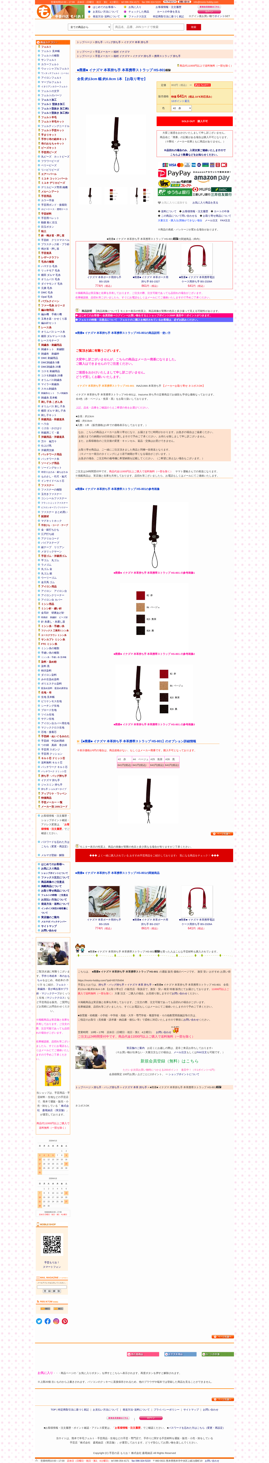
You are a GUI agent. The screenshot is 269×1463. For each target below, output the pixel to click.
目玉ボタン (47, 226)
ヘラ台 (45, 423)
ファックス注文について (55, 877)
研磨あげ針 (57, 612)
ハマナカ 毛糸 (49, 266)
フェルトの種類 (50, 55)
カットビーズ (61, 156)
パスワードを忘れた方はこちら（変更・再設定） (197, 1427)
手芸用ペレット (50, 217)
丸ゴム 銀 (46, 573)
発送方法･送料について (106, 16)
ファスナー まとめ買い (54, 512)
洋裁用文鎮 (47, 450)
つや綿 (45, 745)
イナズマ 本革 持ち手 (139, 984)
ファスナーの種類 (51, 489)
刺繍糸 (41, 988)
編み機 (45, 314)
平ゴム (45, 560)
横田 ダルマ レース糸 (53, 336)
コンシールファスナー (54, 498)
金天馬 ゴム (48, 582)
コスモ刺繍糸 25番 (52, 375)
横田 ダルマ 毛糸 (51, 274)
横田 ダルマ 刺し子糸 (53, 410)
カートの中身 (221, 211)
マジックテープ (51, 993)
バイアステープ (50, 542)
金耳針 (45, 612)
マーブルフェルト (51, 82)
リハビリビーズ (50, 169)
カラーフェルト (50, 64)
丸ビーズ (46, 156)
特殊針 (44, 617)
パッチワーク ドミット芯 (53, 771)
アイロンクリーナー (52, 595)
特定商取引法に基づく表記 (168, 16)
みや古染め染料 (50, 679)
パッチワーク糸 (50, 458)
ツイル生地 (47, 714)
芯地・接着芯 (49, 731)
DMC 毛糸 (47, 292)
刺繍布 (45, 353)
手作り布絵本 (49, 975)
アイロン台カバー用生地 (55, 723)
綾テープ (46, 547)
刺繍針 (53, 617)
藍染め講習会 (61, 688)
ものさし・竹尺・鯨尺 (54, 476)
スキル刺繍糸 (49, 388)
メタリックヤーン (51, 551)
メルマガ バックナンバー (53, 921)
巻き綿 (63, 745)
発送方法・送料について (55, 903)
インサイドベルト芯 (52, 480)
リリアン (59, 547)
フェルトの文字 (50, 91)
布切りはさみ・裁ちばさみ (54, 472)
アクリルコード (50, 538)
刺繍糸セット (48, 393)
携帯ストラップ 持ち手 (167, 56)
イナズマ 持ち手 (50, 780)
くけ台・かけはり (51, 428)
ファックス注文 (137, 16)
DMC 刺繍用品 (49, 357)
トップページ (84, 51)
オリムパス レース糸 (53, 331)
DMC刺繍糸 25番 (51, 366)
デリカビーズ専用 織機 (54, 187)
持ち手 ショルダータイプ (53, 789)
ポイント (219, 16)
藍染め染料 (46, 688)
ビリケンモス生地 (51, 701)
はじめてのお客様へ (104, 6)
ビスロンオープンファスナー (54, 507)
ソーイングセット (51, 467)
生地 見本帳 (48, 696)
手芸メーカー (102, 51)
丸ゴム (55, 560)
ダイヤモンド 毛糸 (51, 283)
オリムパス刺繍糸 (51, 379)
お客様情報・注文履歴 (168, 6)
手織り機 (56, 314)
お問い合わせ (49, 930)
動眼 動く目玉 (49, 222)
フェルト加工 (49, 99)
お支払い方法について (106, 11)
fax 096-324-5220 (141, 1460)
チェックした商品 (138, 11)
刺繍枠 (55, 353)
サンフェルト (49, 59)
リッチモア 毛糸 (50, 270)
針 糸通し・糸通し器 (53, 621)
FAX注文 (225, 220)
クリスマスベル (60, 239)
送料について (169, 211)
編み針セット (49, 322)
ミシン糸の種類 (50, 648)
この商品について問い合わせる (179, 215)
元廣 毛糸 (46, 287)
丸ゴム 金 (46, 568)
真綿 (54, 745)
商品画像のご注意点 (52, 881)
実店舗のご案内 (50, 917)
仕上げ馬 (46, 445)
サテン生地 (47, 718)
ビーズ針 (63, 617)
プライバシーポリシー (166, 1409)
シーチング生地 (50, 705)
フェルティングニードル (55, 126)
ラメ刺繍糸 (62, 393)
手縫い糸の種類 (50, 652)
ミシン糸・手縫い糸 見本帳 (53, 657)
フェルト (61, 984)
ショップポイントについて (54, 873)
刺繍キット (47, 349)
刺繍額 (60, 349)
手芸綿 (45, 740)
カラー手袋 (47, 200)
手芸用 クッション (51, 753)
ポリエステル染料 (51, 683)
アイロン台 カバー (51, 599)
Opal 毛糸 (46, 296)
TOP (53, 1409)
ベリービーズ (49, 165)
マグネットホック (51, 520)
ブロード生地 (49, 710)
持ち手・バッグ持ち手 (111, 984)
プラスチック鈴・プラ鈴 (55, 244)
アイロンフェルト (51, 77)
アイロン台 (60, 590)
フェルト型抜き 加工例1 (55, 108)
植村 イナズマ (122, 51)
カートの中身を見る (168, 11)
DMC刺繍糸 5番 (50, 362)
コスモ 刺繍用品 (50, 371)
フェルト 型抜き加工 (53, 104)
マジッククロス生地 (52, 727)
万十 (43, 441)
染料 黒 (45, 666)
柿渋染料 (46, 670)
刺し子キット (49, 415)
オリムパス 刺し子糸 (53, 406)
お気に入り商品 (50, 868)
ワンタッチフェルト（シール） (55, 73)
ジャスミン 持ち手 (51, 784)
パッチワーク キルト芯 (54, 766)
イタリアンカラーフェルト (54, 86)
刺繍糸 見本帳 (49, 397)
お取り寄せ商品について (55, 890)
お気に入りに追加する (172, 202)
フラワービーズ (50, 161)
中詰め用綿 (57, 740)
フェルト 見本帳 (50, 51)
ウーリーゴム (49, 577)
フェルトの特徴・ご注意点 (54, 895)
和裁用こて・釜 (50, 432)
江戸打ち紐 (47, 533)
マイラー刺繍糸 (50, 384)
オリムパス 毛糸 (50, 279)
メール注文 (211, 220)
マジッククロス (56, 997)
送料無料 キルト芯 (51, 762)
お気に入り (134, 6)
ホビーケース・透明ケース (54, 209)
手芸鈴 (45, 239)
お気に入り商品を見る (205, 202)
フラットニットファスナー (54, 503)
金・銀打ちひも (50, 529)
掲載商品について (51, 886)
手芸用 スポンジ (50, 749)
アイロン (46, 590)
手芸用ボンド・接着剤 (54, 204)
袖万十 (53, 441)
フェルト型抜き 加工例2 (55, 112)
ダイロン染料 (49, 674)
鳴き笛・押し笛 (50, 248)
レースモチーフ (50, 340)
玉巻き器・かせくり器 (54, 318)
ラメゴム (46, 564)
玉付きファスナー (51, 494)
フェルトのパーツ (51, 95)
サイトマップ (49, 926)
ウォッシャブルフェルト (55, 68)
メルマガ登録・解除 (52, 855)
